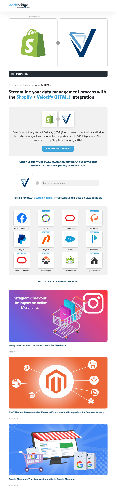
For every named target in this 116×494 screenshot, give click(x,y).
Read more (13, 351)
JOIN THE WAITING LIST (58, 148)
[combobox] (70, 183)
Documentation (19, 73)
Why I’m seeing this (33, 16)
